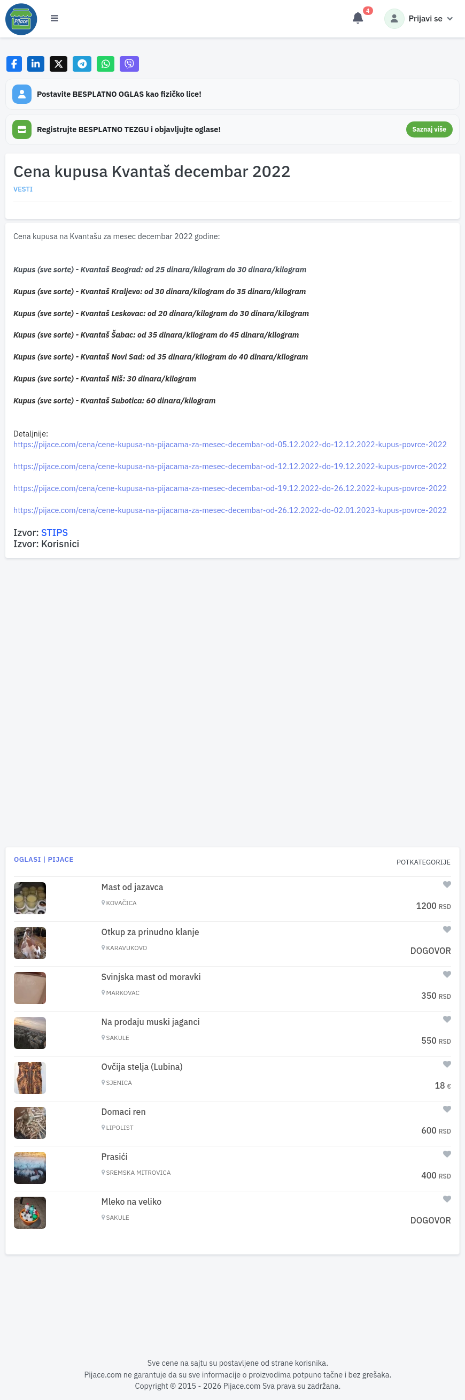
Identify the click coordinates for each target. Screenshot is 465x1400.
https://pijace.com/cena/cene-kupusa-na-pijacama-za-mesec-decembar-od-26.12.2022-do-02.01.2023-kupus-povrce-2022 (230, 510)
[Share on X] (58, 64)
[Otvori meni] (54, 18)
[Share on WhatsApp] (105, 64)
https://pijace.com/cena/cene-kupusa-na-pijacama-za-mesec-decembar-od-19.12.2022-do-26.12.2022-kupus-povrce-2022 (230, 488)
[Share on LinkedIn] (36, 64)
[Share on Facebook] (14, 64)
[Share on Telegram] (82, 64)
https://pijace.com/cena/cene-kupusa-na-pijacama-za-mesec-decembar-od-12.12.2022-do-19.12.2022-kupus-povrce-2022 (230, 466)
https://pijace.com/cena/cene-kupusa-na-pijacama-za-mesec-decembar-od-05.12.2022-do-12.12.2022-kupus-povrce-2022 (230, 444)
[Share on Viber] (129, 64)
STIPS (54, 532)
